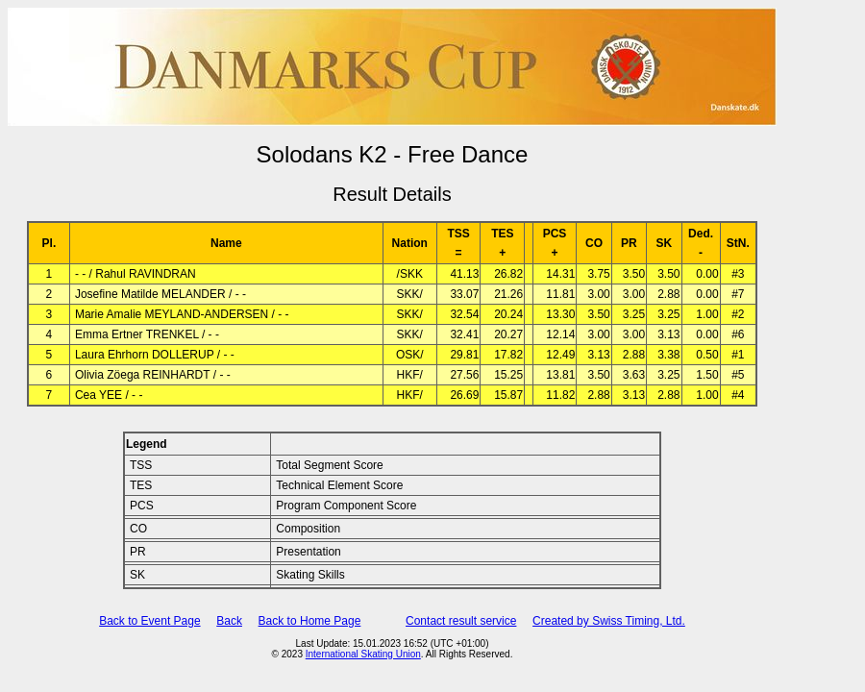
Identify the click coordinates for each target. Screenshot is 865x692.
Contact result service (461, 621)
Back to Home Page (310, 621)
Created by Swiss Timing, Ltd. (608, 621)
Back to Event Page (149, 621)
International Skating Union (363, 654)
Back (229, 621)
